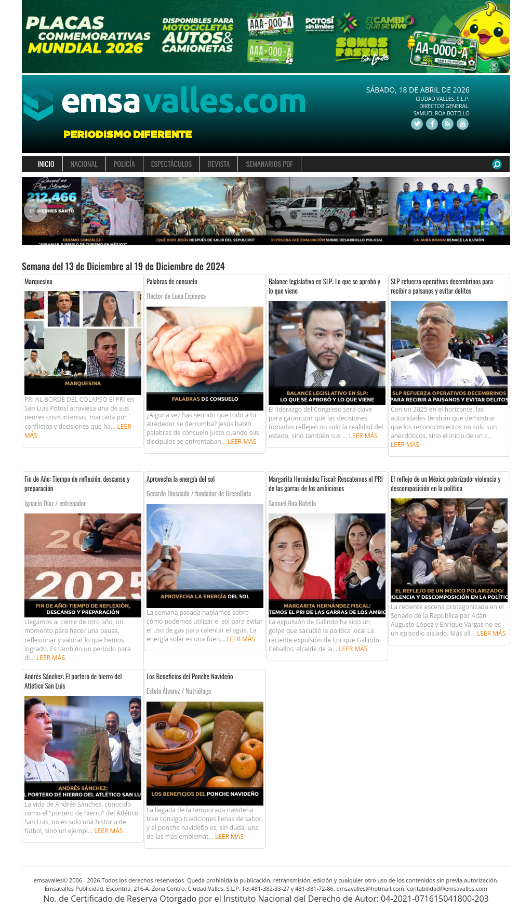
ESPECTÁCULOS (171, 163)
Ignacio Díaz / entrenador (55, 503)
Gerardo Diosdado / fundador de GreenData (199, 493)
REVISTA (219, 163)
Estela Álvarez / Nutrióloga (179, 690)
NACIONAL (84, 163)
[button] (34, 211)
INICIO (46, 163)
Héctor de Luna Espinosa (176, 296)
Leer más (242, 441)
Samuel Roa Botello (292, 503)
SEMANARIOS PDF (269, 163)
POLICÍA (124, 163)
